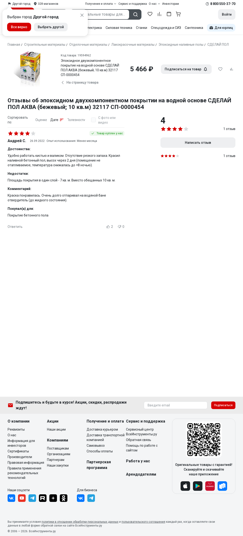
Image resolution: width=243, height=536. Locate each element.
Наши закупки (58, 465)
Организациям (58, 454)
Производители (20, 457)
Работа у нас (138, 461)
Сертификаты (18, 451)
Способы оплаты (100, 451)
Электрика (93, 28)
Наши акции (56, 429)
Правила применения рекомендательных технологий (24, 473)
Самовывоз (96, 445)
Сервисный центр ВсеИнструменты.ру (141, 432)
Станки (141, 28)
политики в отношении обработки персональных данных (80, 521)
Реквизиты (16, 429)
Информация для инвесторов (21, 443)
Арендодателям (141, 474)
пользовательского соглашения (143, 521)
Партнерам (55, 460)
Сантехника (194, 28)
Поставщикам (58, 448)
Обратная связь (138, 440)
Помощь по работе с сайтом (142, 448)
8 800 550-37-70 (222, 4)
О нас (12, 435)
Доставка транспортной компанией (106, 437)
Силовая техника (119, 28)
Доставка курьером (102, 429)
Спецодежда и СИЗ (166, 28)
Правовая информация (26, 462)
